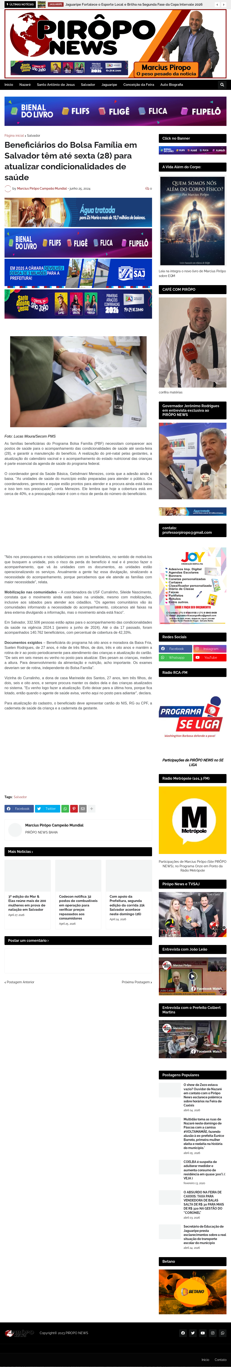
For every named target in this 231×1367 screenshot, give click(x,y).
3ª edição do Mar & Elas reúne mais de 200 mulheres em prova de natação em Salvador (27, 850)
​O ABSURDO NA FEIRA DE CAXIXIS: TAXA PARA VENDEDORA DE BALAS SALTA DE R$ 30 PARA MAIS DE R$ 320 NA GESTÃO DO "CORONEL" (204, 1202)
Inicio (205, 1360)
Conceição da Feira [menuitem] (138, 85)
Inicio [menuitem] (9, 85)
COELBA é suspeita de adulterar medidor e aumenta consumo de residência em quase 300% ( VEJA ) (204, 1170)
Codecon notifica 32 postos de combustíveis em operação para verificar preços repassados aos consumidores (78, 855)
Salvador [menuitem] (88, 85)
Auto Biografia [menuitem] (171, 85)
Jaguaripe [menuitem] (109, 85)
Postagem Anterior (20, 929)
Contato (220, 1360)
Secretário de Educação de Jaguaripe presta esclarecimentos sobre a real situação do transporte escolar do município (205, 1235)
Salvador (33, 135)
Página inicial (14, 135)
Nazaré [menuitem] (25, 85)
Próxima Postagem (136, 929)
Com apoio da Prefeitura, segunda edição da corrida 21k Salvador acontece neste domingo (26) (127, 852)
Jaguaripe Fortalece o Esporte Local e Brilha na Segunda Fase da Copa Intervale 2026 (134, 4)
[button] (217, 4)
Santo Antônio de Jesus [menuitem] (56, 85)
